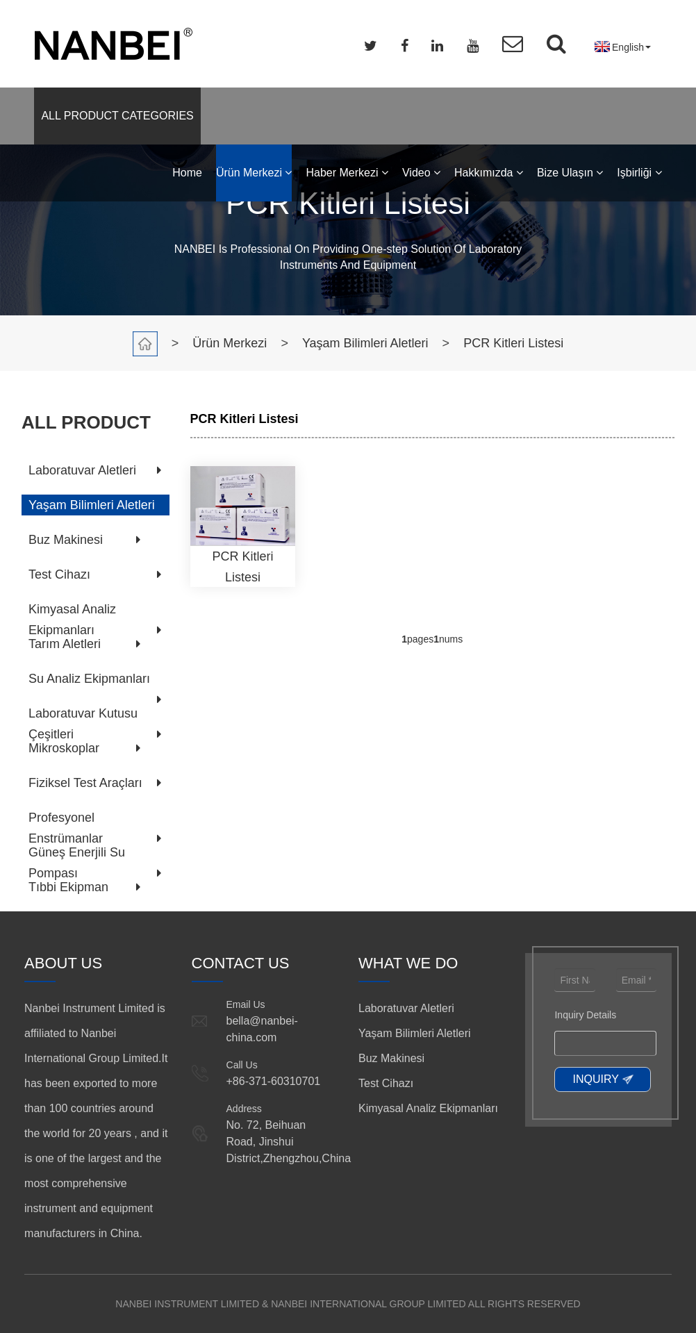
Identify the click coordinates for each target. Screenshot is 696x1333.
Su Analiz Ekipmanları (89, 679)
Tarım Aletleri (64, 644)
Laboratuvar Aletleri (82, 470)
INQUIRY (595, 1079)
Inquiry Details (585, 1014)
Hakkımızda (488, 173)
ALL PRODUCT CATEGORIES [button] (117, 116)
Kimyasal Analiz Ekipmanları (428, 1108)
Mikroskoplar (63, 748)
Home (187, 173)
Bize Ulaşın (570, 173)
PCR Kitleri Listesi (513, 343)
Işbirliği (639, 173)
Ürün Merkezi (254, 173)
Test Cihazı (59, 574)
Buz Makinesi (65, 540)
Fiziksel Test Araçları (85, 783)
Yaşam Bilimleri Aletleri (365, 343)
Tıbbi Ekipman (68, 887)
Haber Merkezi (347, 173)
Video (421, 173)
